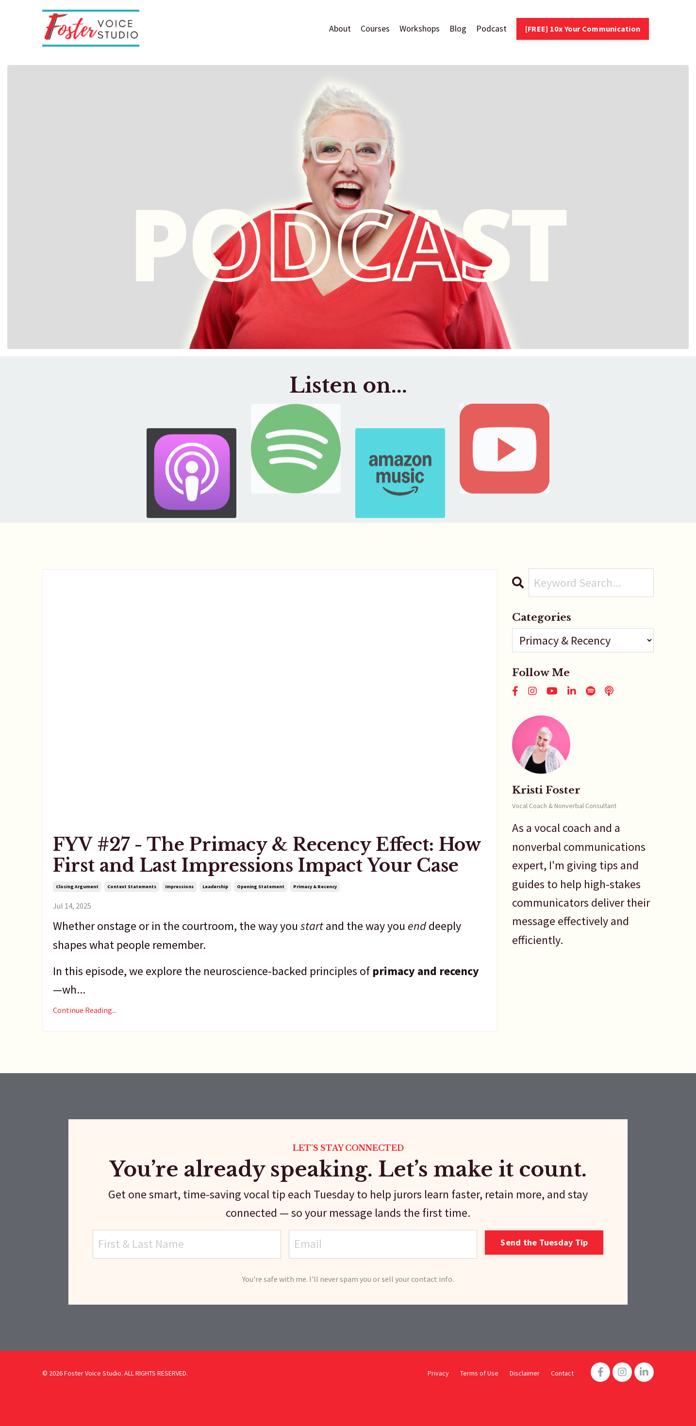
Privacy (438, 1373)
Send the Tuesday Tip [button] (544, 1242)
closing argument (77, 886)
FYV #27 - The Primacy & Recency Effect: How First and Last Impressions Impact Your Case (267, 855)
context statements (131, 886)
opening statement (260, 886)
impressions (179, 886)
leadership (215, 886)
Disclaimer (525, 1373)
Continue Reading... (84, 1010)
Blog (457, 28)
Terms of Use (479, 1373)
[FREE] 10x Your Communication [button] (582, 28)
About (340, 28)
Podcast (491, 28)
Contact (562, 1373)
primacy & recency (315, 886)
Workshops (419, 28)
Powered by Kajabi (626, 1401)
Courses (375, 28)
